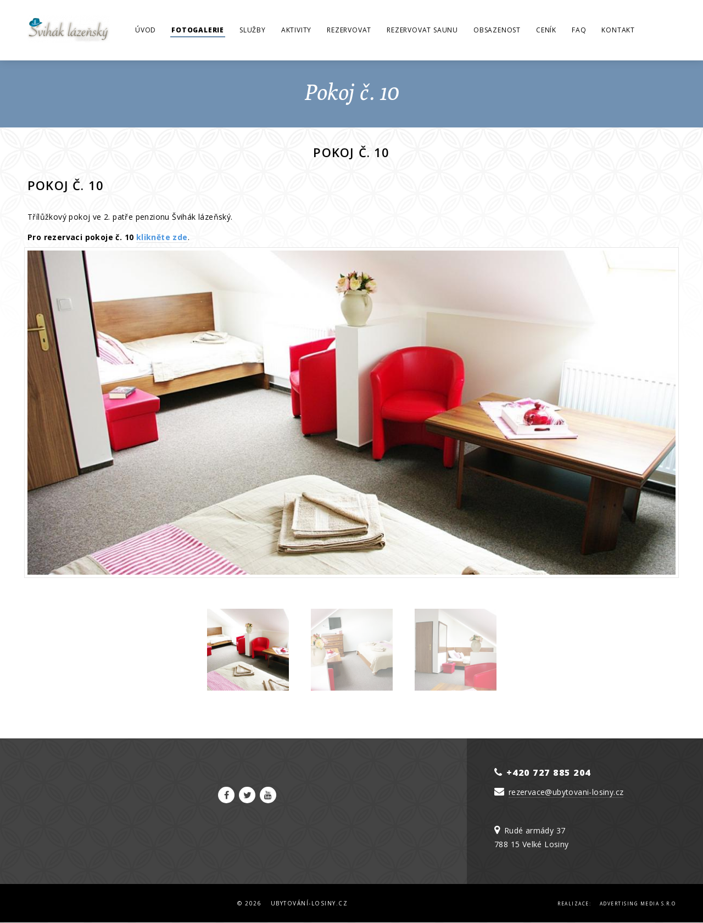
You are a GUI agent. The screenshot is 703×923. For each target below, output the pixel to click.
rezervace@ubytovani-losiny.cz (566, 792)
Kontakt (618, 30)
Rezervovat (349, 30)
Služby (252, 30)
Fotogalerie (197, 30)
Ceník (546, 30)
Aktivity (296, 30)
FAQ (579, 30)
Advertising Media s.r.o (638, 903)
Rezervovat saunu (422, 30)
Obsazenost (497, 30)
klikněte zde (162, 237)
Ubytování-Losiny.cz (309, 903)
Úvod (145, 30)
